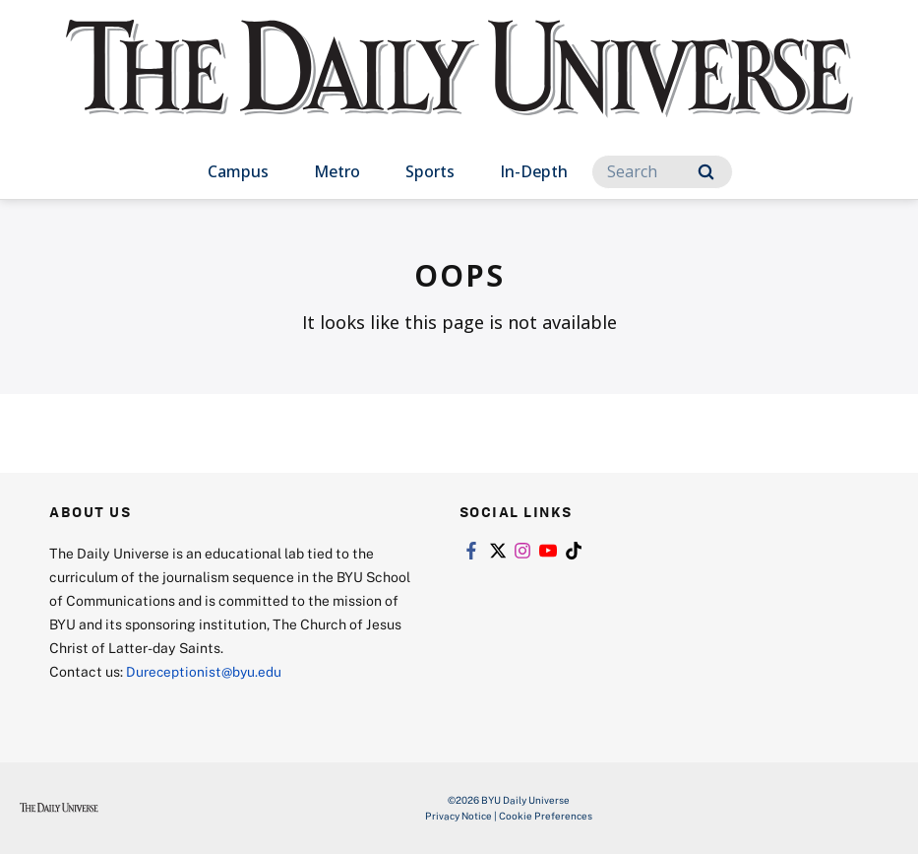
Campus (238, 171)
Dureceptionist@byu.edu (205, 671)
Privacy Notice (458, 815)
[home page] (459, 88)
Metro (337, 171)
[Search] (662, 172)
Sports (430, 171)
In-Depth (534, 171)
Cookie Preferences (545, 815)
